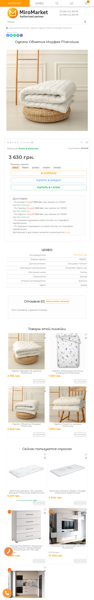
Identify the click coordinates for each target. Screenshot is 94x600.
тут (68, 232)
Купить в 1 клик (48, 187)
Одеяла (34, 28)
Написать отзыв (57, 301)
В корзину (48, 173)
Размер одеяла (20, 164)
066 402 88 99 (69, 11)
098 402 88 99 (69, 15)
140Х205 (46, 167)
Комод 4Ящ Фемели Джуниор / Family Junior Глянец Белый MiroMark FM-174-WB (26, 548)
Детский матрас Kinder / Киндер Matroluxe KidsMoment (67, 492)
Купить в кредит (48, 180)
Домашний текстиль (19, 28)
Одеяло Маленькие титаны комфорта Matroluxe (67, 372)
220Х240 (35, 167)
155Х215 (15, 167)
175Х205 (25, 167)
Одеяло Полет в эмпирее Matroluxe (68, 425)
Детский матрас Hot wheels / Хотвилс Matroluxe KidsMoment (26, 492)
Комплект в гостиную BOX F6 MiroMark (67, 547)
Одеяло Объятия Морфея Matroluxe (26, 425)
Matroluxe (80, 255)
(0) (32, 142)
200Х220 (57, 167)
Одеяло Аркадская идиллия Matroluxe (26, 372)
